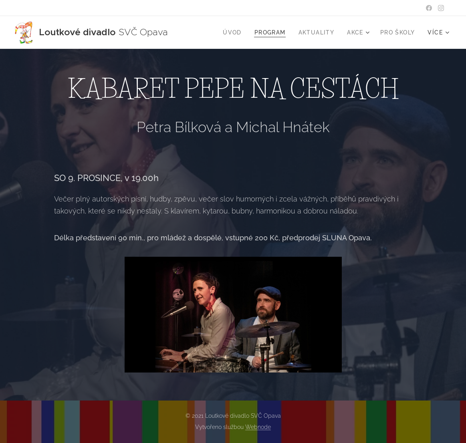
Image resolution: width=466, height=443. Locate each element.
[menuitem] (234, 32)
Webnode (258, 427)
